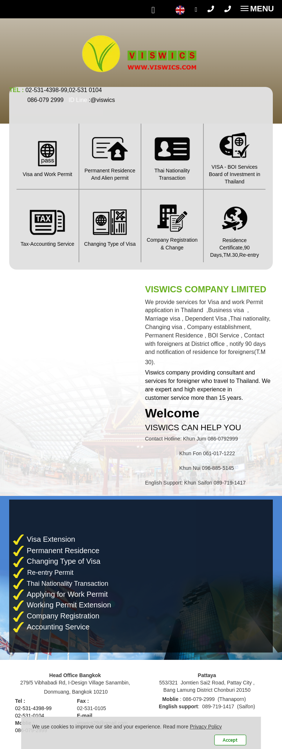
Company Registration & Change (172, 225)
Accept (230, 740)
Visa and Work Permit (47, 156)
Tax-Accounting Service (47, 225)
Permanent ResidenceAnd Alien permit (110, 156)
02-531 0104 (85, 90)
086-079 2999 (45, 100)
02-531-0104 (29, 716)
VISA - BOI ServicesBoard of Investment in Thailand (234, 155)
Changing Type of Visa (110, 225)
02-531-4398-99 (33, 708)
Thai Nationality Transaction (172, 156)
